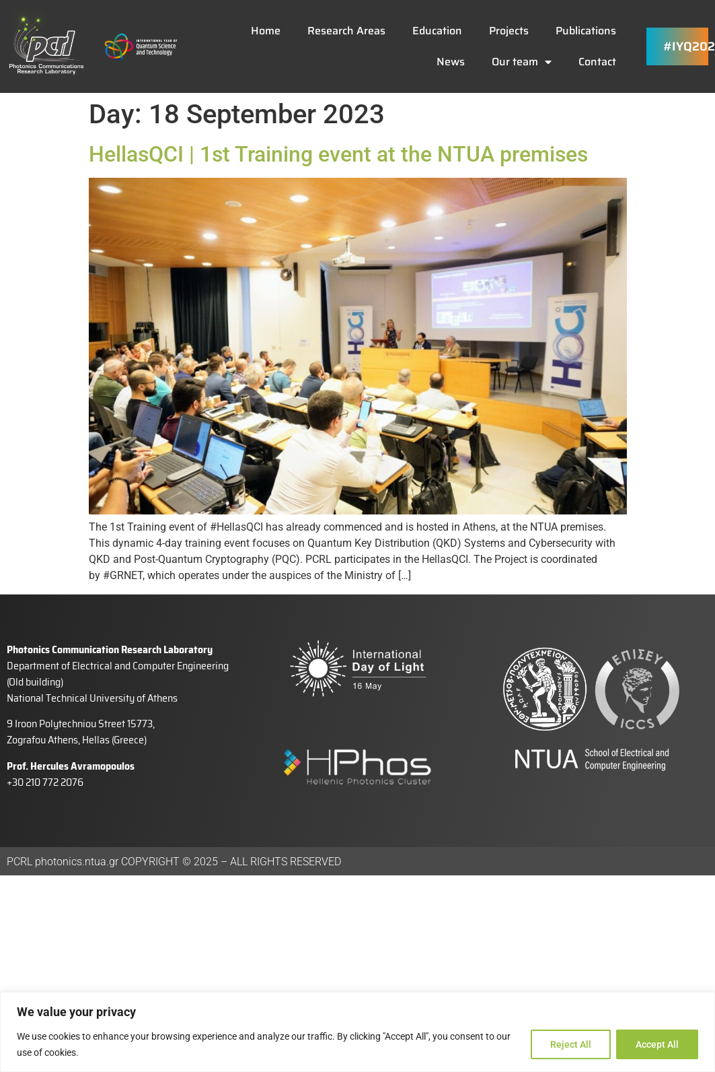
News (451, 61)
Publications (586, 30)
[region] (357, 1032)
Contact (597, 61)
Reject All (570, 1044)
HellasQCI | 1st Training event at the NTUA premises (338, 154)
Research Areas (346, 30)
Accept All (657, 1044)
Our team (522, 62)
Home (265, 30)
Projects (509, 30)
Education (437, 30)
